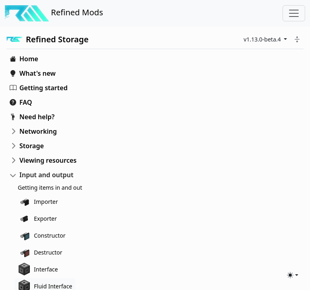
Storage (31, 145)
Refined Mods (54, 13)
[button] (297, 39)
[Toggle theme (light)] (293, 275)
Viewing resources (48, 160)
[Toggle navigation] (294, 13)
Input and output (46, 174)
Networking (38, 131)
